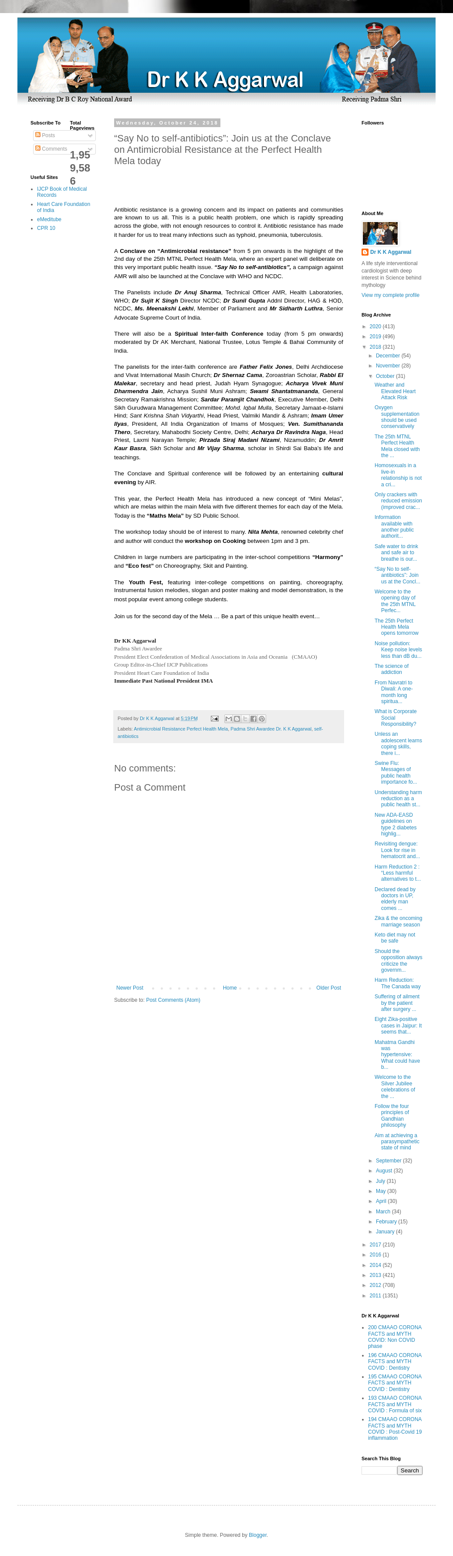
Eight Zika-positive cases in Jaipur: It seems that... (398, 1025)
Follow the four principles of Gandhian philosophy (392, 1115)
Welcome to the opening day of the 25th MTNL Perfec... (395, 601)
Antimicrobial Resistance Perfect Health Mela (181, 728)
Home (230, 988)
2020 (376, 326)
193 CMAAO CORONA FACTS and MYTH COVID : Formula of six (395, 1404)
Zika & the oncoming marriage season (398, 921)
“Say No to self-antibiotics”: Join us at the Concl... (397, 575)
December (389, 356)
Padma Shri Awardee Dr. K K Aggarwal (270, 728)
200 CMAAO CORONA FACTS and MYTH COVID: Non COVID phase (395, 1336)
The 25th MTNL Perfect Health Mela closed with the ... (397, 446)
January (386, 1232)
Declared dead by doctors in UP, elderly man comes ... (395, 898)
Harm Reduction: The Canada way (398, 983)
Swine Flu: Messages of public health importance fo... (396, 772)
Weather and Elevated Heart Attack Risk (395, 391)
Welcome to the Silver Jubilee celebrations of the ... (395, 1086)
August (385, 1171)
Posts (45, 135)
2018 (376, 347)
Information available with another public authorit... (394, 526)
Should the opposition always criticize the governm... (399, 960)
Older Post (328, 988)
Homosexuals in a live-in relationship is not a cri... (398, 474)
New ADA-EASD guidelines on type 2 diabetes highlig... (395, 824)
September (389, 1161)
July (381, 1181)
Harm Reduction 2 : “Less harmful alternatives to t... (398, 873)
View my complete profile (390, 295)
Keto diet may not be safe (395, 938)
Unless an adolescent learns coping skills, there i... (398, 743)
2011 (376, 1296)
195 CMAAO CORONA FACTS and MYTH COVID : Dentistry (395, 1383)
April (382, 1201)
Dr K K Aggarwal (390, 252)
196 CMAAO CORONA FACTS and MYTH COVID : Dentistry (395, 1361)
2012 (376, 1285)
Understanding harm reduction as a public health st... (398, 798)
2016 (376, 1255)
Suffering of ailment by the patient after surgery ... (397, 1003)
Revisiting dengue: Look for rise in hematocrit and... (397, 850)
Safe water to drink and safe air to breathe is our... (396, 552)
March (384, 1212)
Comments (51, 149)
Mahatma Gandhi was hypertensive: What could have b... (397, 1055)
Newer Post (129, 988)
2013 (376, 1275)
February (387, 1222)
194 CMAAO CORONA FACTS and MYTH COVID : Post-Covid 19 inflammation (395, 1428)
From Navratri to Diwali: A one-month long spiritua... (394, 692)
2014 (376, 1265)
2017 (376, 1245)
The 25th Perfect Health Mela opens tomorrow (397, 627)
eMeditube (49, 219)
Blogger (258, 1535)
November (389, 366)
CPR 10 (46, 228)
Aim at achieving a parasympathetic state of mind (397, 1141)
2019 (376, 336)
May (381, 1191)
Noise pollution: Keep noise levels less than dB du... (398, 649)
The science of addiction (392, 669)
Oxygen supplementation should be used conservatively (397, 416)
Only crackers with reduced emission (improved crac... (398, 501)
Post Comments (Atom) (173, 1000)
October (386, 376)
